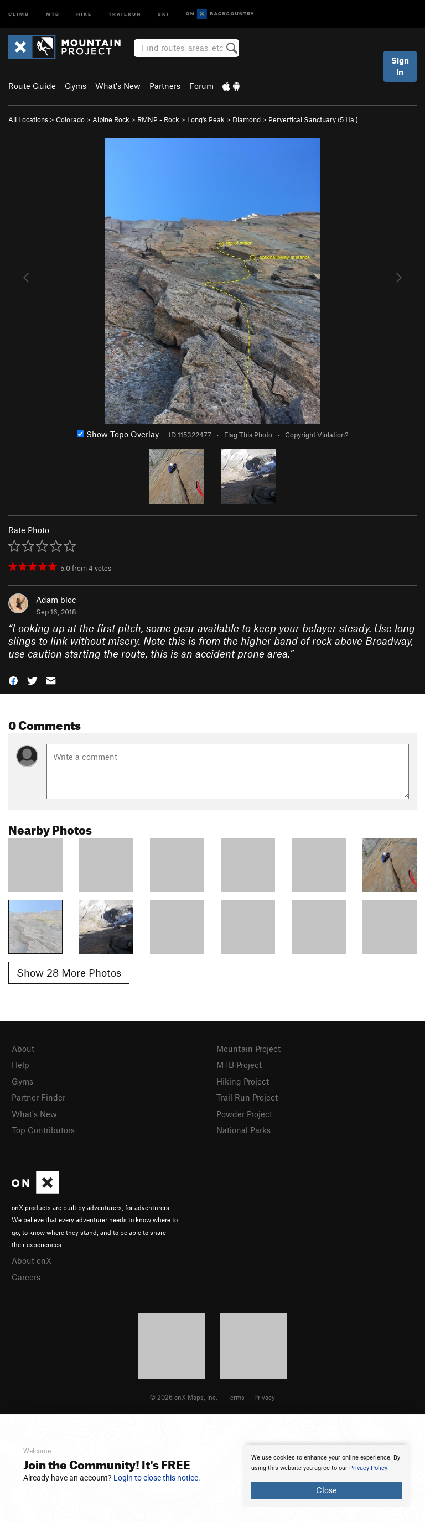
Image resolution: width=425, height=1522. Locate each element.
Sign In (400, 66)
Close (326, 1490)
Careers (26, 1277)
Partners (164, 86)
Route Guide (32, 86)
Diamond (246, 119)
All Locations (28, 119)
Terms (236, 1397)
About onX (31, 1260)
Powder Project (244, 1114)
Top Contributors (43, 1130)
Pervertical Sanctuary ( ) (313, 119)
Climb (18, 13)
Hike (84, 13)
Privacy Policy (368, 1468)
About (23, 1049)
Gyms (75, 86)
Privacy (264, 1397)
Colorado (70, 119)
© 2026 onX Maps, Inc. (183, 1397)
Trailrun (124, 13)
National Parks (243, 1130)
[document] (326, 1475)
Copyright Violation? (316, 434)
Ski (163, 13)
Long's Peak (206, 119)
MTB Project (239, 1065)
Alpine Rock (110, 119)
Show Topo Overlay (118, 434)
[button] (13, 680)
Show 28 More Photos (69, 972)
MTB (53, 13)
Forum (201, 86)
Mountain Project (248, 1049)
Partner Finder (38, 1097)
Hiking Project (242, 1081)
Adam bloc (56, 599)
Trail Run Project (247, 1097)
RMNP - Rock (158, 119)
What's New (118, 86)
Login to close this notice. (156, 1477)
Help (20, 1065)
